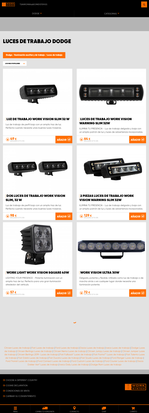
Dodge (9, 55)
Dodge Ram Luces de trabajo (106, 364)
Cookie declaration (17, 385)
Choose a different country (21, 380)
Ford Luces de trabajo (66, 347)
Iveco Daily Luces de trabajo (74, 364)
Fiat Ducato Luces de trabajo (64, 358)
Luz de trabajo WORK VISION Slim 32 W (38, 119)
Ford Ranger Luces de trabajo (127, 358)
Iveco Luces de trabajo (118, 347)
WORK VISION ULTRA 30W (99, 272)
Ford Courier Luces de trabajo (120, 361)
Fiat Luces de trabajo (43, 347)
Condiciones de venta (18, 391)
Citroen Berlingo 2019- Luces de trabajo (37, 354)
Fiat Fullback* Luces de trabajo (76, 354)
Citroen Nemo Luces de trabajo (70, 351)
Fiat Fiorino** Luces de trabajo (108, 354)
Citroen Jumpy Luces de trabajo (104, 351)
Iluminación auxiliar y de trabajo (29, 55)
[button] (15, 63)
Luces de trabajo (54, 55)
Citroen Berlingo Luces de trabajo (34, 351)
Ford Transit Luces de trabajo (21, 361)
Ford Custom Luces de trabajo (87, 361)
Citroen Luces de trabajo (17, 347)
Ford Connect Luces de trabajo (54, 361)
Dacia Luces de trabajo (92, 347)
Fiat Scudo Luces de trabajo (95, 358)
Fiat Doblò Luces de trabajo (32, 358)
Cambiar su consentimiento (21, 396)
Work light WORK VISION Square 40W (38, 272)
